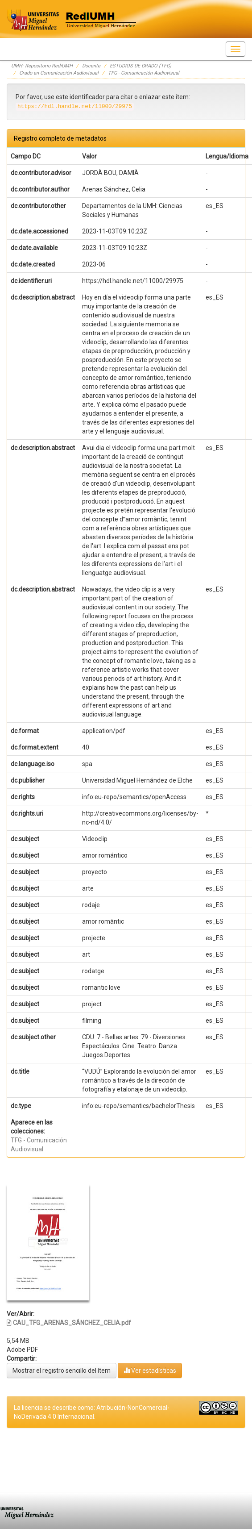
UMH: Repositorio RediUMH (42, 66)
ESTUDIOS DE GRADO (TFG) (140, 66)
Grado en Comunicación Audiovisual (59, 73)
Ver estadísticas (150, 1370)
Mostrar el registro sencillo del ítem (61, 1370)
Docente (91, 66)
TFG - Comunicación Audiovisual (143, 73)
